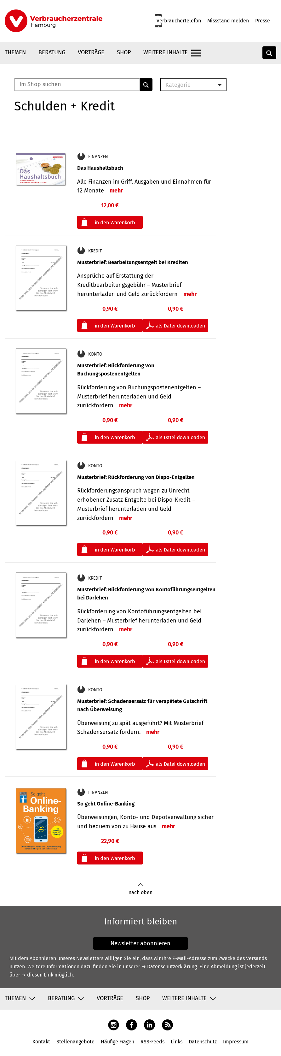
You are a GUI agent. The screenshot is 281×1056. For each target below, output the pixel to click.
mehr (116, 190)
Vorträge (91, 52)
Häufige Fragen (117, 1042)
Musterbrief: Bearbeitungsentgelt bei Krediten (132, 262)
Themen (15, 52)
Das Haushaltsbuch (100, 168)
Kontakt (41, 1042)
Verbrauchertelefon (179, 21)
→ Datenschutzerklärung (169, 967)
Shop (124, 52)
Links (176, 1042)
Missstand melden (228, 21)
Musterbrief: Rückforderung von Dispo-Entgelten (136, 477)
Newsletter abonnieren (140, 943)
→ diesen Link (37, 975)
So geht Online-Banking (106, 803)
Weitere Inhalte (165, 52)
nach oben (140, 889)
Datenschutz (203, 1042)
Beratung (51, 52)
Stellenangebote (75, 1042)
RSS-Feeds (152, 1042)
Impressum (236, 1042)
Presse (262, 21)
